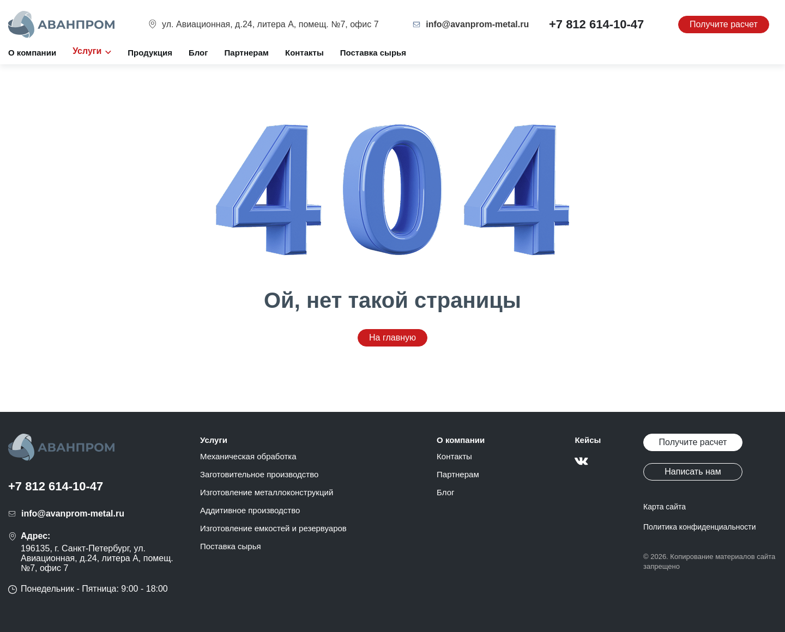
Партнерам (247, 52)
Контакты (304, 52)
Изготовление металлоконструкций (266, 492)
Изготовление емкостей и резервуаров (273, 528)
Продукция (150, 52)
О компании (32, 52)
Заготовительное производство (259, 474)
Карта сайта (664, 506)
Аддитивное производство (250, 510)
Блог (198, 52)
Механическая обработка (248, 456)
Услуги (213, 440)
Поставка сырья (373, 52)
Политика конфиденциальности (699, 526)
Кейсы (588, 440)
